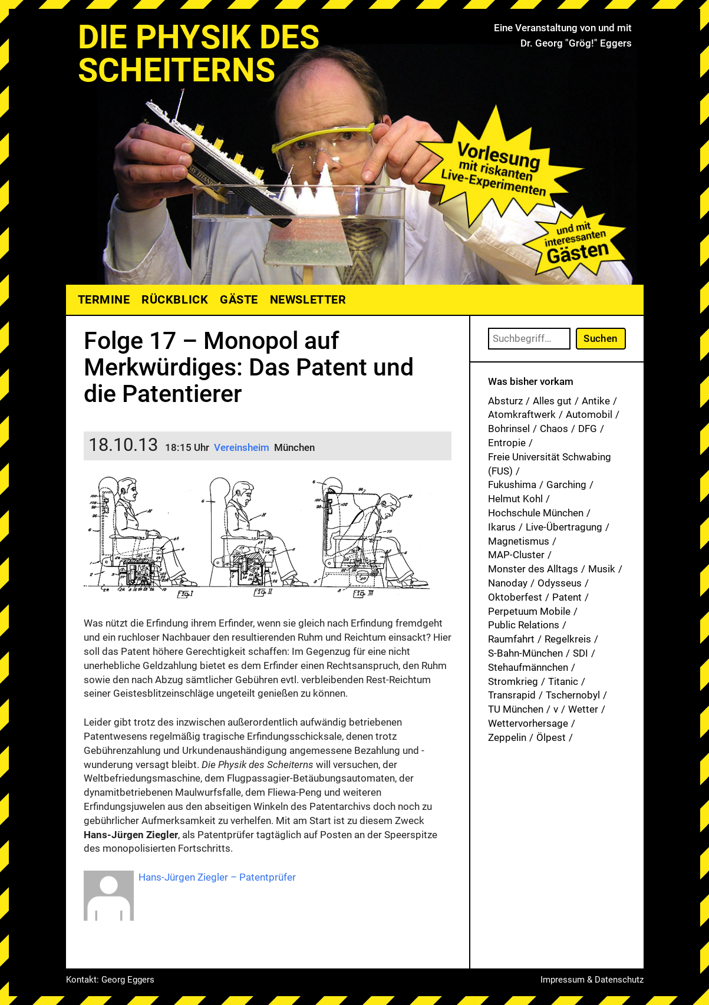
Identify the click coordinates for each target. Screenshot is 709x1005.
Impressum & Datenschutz (592, 979)
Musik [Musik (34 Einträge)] (601, 569)
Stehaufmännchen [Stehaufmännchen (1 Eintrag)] (528, 667)
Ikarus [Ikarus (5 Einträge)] (502, 527)
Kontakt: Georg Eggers (110, 979)
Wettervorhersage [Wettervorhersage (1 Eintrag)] (528, 723)
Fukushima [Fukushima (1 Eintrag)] (512, 484)
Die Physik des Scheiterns (198, 54)
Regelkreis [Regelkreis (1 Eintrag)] (568, 639)
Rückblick (174, 299)
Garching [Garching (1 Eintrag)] (566, 484)
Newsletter (308, 299)
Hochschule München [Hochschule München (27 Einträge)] (535, 513)
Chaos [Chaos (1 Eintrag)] (554, 428)
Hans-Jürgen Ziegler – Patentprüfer (217, 877)
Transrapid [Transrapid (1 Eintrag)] (512, 695)
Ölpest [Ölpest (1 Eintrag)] (551, 737)
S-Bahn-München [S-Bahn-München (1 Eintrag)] (525, 653)
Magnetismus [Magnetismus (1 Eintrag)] (518, 541)
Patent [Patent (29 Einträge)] (567, 597)
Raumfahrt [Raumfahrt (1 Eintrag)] (511, 639)
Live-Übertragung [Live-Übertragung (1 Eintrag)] (564, 527)
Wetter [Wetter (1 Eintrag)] (583, 709)
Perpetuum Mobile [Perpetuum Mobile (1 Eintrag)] (529, 611)
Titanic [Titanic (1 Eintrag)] (563, 681)
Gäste (239, 299)
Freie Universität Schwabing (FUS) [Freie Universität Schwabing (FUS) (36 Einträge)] (549, 464)
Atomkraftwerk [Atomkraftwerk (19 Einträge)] (522, 414)
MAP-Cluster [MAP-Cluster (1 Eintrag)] (516, 555)
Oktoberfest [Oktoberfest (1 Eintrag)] (515, 597)
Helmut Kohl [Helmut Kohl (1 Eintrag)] (515, 499)
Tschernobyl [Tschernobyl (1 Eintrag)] (573, 695)
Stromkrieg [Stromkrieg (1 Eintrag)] (513, 681)
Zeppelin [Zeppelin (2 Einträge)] (507, 737)
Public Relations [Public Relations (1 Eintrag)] (523, 625)
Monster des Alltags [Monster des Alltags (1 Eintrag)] (533, 569)
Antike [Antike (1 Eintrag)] (596, 401)
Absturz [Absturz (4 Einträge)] (505, 401)
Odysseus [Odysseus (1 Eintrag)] (559, 583)
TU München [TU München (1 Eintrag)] (515, 709)
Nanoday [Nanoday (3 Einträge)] (507, 583)
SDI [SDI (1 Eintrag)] (580, 653)
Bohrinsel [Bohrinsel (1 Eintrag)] (509, 428)
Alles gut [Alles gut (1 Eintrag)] (552, 401)
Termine (104, 299)
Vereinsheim (243, 447)
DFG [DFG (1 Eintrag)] (587, 428)
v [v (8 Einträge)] (555, 709)
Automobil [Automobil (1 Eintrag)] (589, 414)
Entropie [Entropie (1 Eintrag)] (507, 443)
